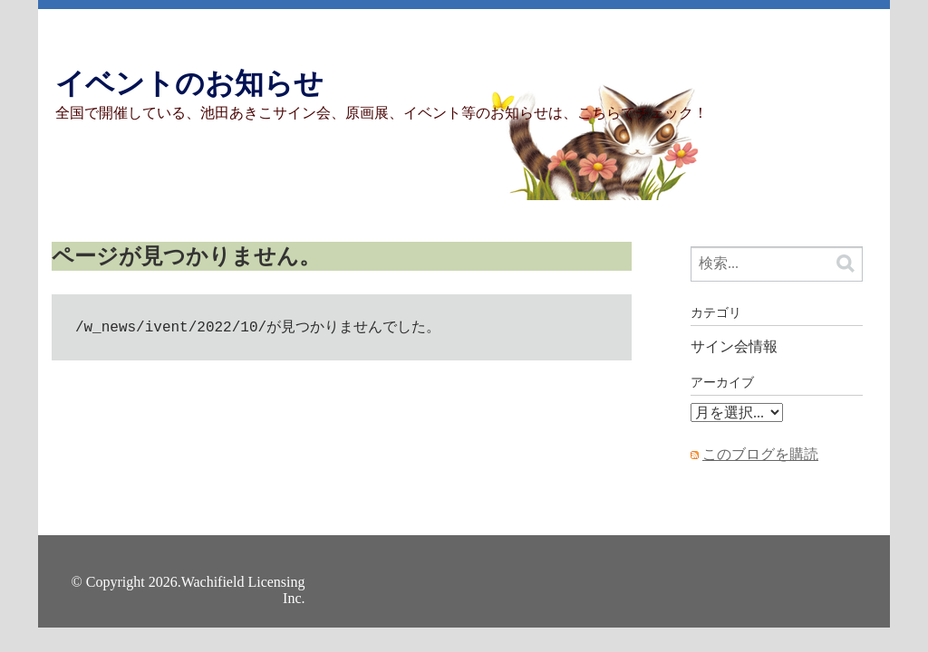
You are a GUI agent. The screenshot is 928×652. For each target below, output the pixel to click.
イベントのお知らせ (189, 83)
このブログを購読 (760, 454)
